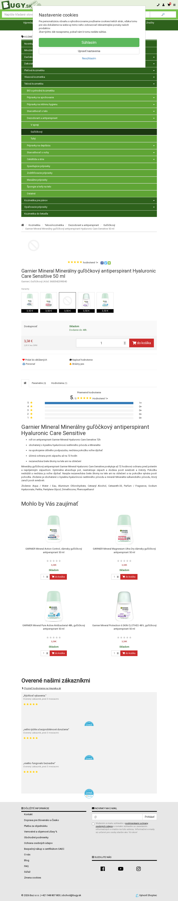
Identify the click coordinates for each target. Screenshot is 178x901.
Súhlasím (89, 42)
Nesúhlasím (89, 58)
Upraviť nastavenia (89, 51)
